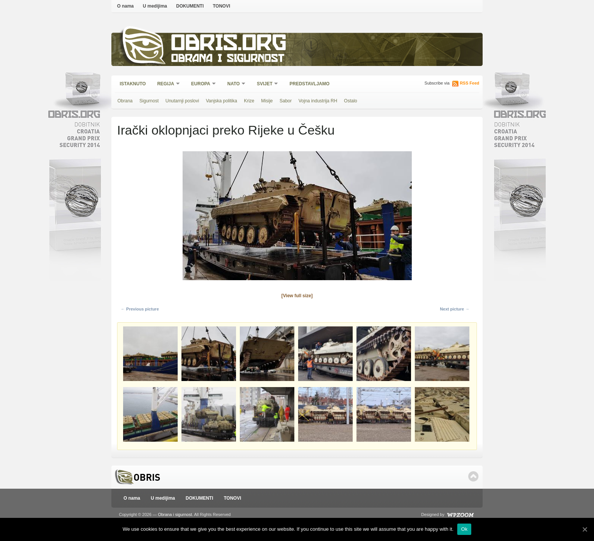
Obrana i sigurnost (227, 59)
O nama (125, 6)
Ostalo (350, 100)
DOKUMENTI (190, 6)
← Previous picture (140, 309)
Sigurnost (149, 100)
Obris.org (229, 44)
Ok (464, 529)
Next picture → (454, 309)
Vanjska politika (221, 100)
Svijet (265, 84)
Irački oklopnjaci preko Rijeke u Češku (226, 130)
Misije (267, 100)
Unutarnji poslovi (182, 100)
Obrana (125, 100)
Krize (249, 100)
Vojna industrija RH (318, 100)
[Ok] (584, 529)
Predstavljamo (309, 83)
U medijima (155, 6)
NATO (233, 84)
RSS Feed (469, 83)
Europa (201, 84)
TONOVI (221, 6)
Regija (166, 84)
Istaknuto (133, 83)
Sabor (286, 100)
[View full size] (297, 295)
